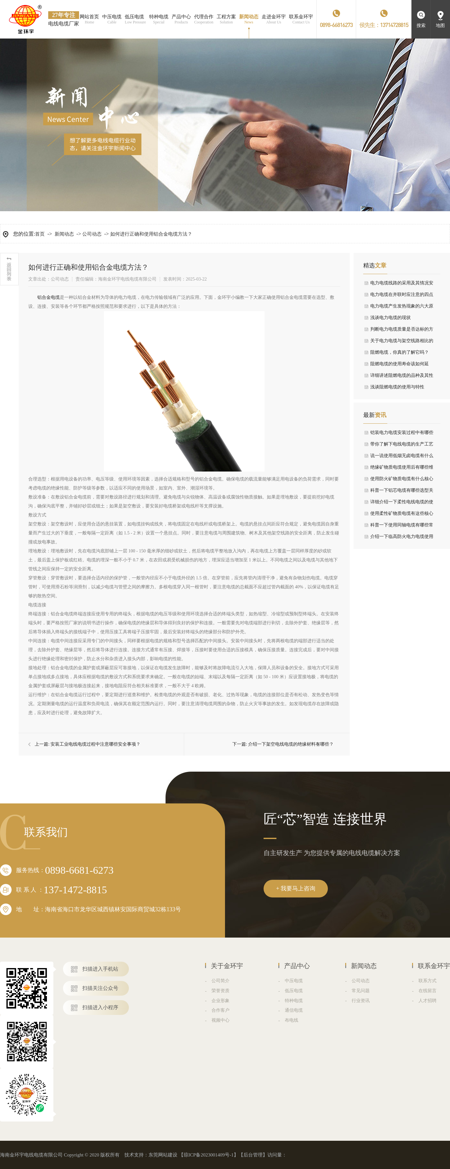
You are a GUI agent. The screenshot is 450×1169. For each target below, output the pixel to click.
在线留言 (428, 990)
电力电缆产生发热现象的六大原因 (401, 308)
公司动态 (92, 234)
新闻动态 (64, 234)
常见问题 (361, 990)
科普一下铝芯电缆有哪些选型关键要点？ (401, 492)
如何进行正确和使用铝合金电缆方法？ (151, 234)
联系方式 (428, 980)
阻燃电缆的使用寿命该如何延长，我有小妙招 (399, 365)
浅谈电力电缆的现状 (390, 317)
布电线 (291, 1020)
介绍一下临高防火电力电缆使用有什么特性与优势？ (401, 538)
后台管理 (253, 1154)
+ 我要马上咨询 (296, 888)
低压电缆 (294, 990)
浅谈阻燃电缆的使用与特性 (397, 387)
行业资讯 (361, 1000)
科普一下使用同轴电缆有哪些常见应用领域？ (401, 527)
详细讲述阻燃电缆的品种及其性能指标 (401, 377)
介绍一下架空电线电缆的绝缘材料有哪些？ (291, 744)
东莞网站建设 (162, 1154)
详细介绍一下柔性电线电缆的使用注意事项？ (401, 503)
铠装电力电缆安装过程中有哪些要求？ (401, 434)
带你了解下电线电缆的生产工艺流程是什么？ (401, 446)
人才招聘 (428, 1000)
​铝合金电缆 (48, 297)
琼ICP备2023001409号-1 (209, 1154)
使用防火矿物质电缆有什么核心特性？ (401, 480)
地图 (440, 25)
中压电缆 (294, 980)
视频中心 (221, 1020)
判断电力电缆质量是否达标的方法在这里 (401, 331)
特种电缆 (294, 1000)
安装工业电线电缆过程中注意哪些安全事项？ (95, 744)
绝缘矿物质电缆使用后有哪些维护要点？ (401, 469)
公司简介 (221, 980)
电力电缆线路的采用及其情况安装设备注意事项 (401, 285)
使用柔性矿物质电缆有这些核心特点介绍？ (401, 515)
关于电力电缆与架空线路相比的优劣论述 (401, 342)
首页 (40, 234)
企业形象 (221, 1000)
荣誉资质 (221, 990)
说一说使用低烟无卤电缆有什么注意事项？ (401, 457)
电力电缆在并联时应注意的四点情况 (401, 296)
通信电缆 (294, 1010)
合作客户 (221, 1010)
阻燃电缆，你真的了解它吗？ (399, 352)
